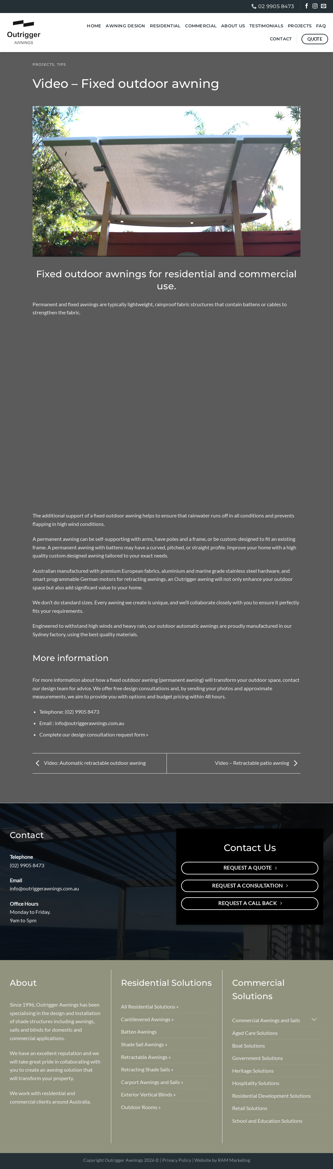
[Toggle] (314, 1020)
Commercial (201, 25)
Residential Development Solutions (271, 1096)
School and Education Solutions (267, 1121)
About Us (233, 25)
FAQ (321, 25)
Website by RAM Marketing (222, 1160)
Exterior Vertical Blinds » (148, 1094)
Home (94, 25)
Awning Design (125, 25)
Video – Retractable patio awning (257, 763)
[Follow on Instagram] (316, 7)
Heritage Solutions (253, 1070)
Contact (281, 38)
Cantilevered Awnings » (147, 1019)
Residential (165, 25)
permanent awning (57, 539)
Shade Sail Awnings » (144, 1044)
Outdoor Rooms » (141, 1107)
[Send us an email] (324, 7)
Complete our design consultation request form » (93, 734)
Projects (300, 25)
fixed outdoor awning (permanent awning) (156, 680)
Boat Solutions (248, 1045)
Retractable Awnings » (146, 1057)
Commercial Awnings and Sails (266, 1020)
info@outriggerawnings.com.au (89, 723)
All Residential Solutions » (150, 1006)
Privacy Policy (176, 1160)
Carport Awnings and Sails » (152, 1082)
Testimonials (266, 25)
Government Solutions (257, 1058)
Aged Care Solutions (255, 1033)
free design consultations (141, 688)
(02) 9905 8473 (82, 711)
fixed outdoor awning (117, 515)
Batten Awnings (139, 1031)
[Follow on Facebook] (307, 7)
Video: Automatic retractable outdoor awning (89, 763)
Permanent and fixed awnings (66, 304)
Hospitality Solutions (255, 1083)
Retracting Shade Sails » (147, 1069)
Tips (61, 64)
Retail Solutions (249, 1108)
